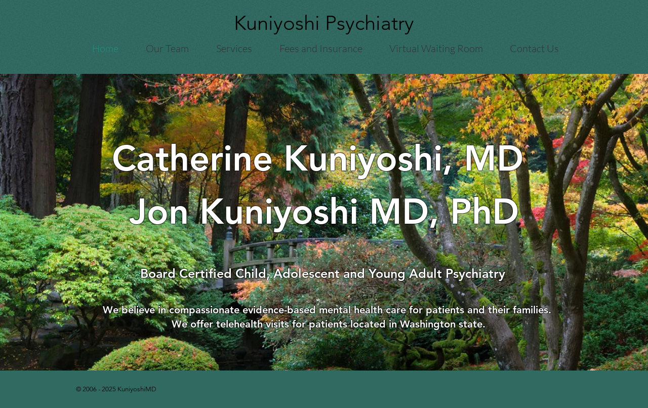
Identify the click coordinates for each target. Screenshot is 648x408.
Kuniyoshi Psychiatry (324, 23)
